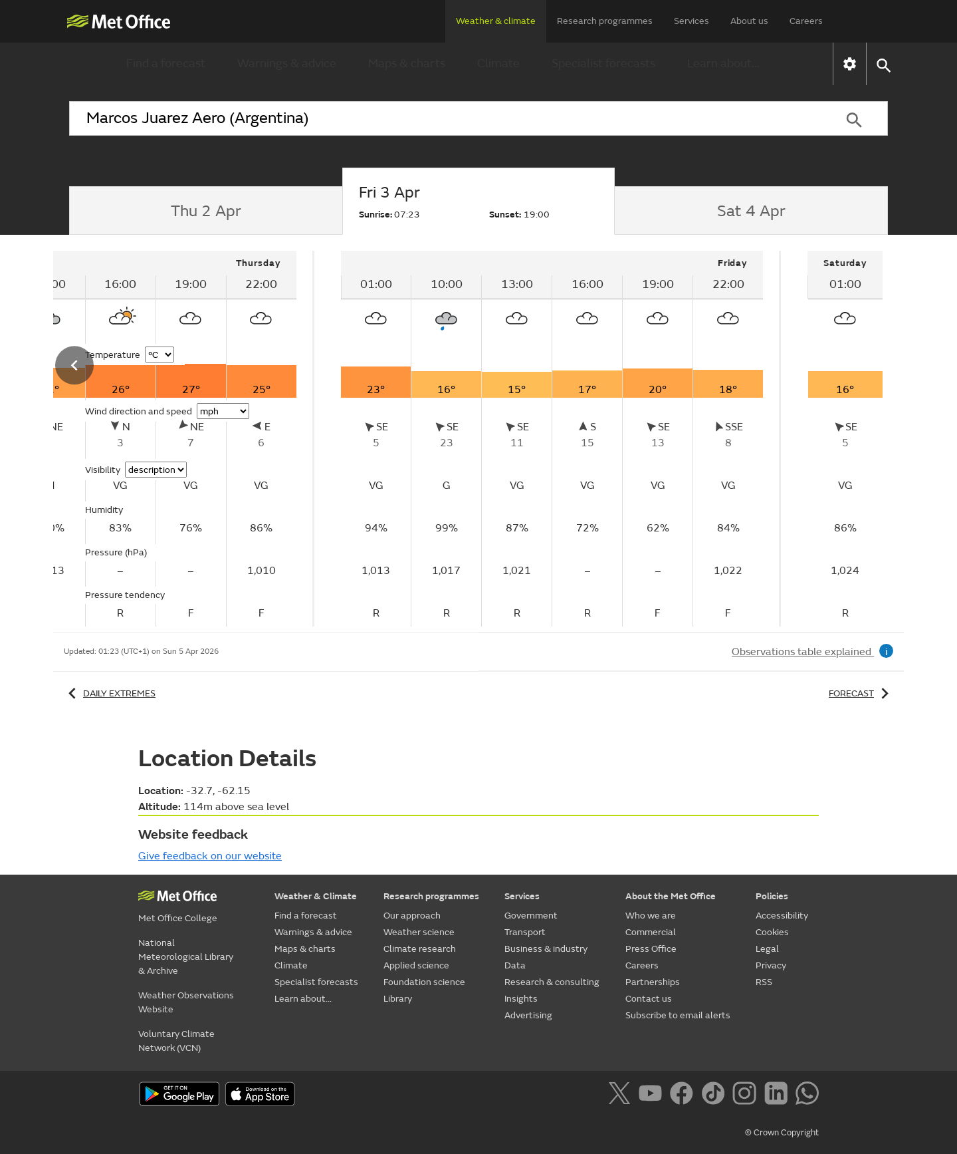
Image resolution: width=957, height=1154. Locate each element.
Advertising (528, 1015)
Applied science (416, 965)
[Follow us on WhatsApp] (807, 1095)
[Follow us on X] (621, 1095)
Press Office (651, 948)
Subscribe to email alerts (677, 1015)
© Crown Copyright (782, 1132)
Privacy (771, 965)
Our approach (412, 915)
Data (515, 965)
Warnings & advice (286, 63)
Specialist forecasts (603, 63)
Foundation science (424, 982)
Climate (498, 63)
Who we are (650, 915)
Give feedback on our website (210, 856)
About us (749, 21)
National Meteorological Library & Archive (185, 956)
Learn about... (723, 63)
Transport (525, 932)
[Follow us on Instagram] (746, 1095)
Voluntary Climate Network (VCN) (176, 1041)
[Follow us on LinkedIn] (778, 1095)
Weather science (419, 932)
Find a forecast (165, 63)
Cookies (772, 932)
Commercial (650, 932)
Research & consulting (551, 982)
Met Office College (177, 918)
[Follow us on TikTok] (715, 1095)
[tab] (205, 211)
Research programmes (605, 21)
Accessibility (782, 915)
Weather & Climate (315, 896)
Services (691, 21)
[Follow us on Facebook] (684, 1095)
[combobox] (444, 118)
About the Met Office (670, 896)
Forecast (861, 693)
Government (531, 915)
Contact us (648, 998)
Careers (806, 21)
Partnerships (652, 982)
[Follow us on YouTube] (653, 1095)
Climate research (419, 948)
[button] (883, 64)
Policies (772, 896)
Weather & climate (496, 21)
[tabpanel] (553, 439)
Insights (521, 998)
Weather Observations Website (186, 1002)
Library (397, 998)
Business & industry (545, 948)
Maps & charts (406, 63)
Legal (767, 948)
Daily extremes (110, 693)
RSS (764, 982)
